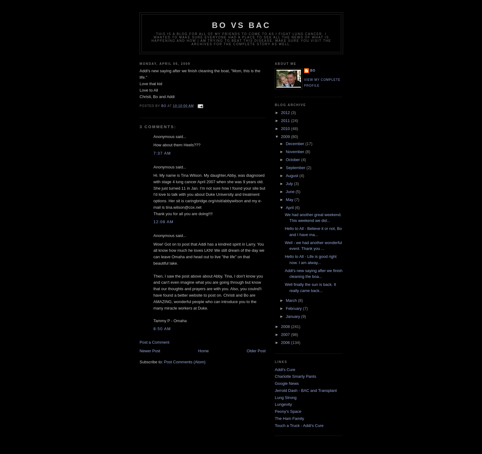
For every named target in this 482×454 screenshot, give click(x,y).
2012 (286, 112)
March (292, 300)
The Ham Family (289, 418)
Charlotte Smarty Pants (295, 376)
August (292, 175)
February (294, 308)
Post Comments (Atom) (185, 362)
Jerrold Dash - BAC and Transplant (306, 390)
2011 (286, 120)
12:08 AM (163, 221)
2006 (286, 342)
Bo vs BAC (241, 25)
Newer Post (150, 351)
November (296, 151)
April (290, 207)
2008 (286, 326)
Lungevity (283, 404)
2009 (286, 136)
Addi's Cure (285, 369)
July (290, 183)
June (291, 191)
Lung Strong (286, 397)
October (293, 159)
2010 (286, 128)
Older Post (256, 351)
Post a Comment (154, 342)
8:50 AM (162, 328)
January (293, 316)
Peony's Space (288, 411)
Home (203, 351)
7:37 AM (162, 153)
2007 (286, 334)
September (296, 167)
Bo (312, 70)
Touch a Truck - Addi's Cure (299, 425)
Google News (287, 383)
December (296, 143)
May (290, 199)
